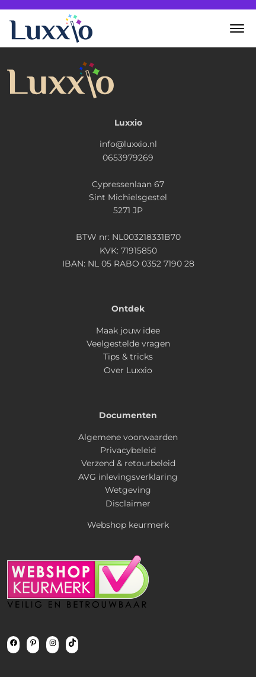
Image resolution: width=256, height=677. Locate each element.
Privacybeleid (128, 450)
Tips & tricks (128, 356)
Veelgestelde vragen (128, 343)
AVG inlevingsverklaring (128, 476)
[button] (237, 28)
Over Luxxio (128, 370)
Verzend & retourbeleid (128, 463)
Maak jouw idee (128, 330)
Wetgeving (128, 490)
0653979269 (128, 157)
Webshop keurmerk (128, 524)
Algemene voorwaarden (128, 437)
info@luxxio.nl (128, 144)
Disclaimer (128, 503)
